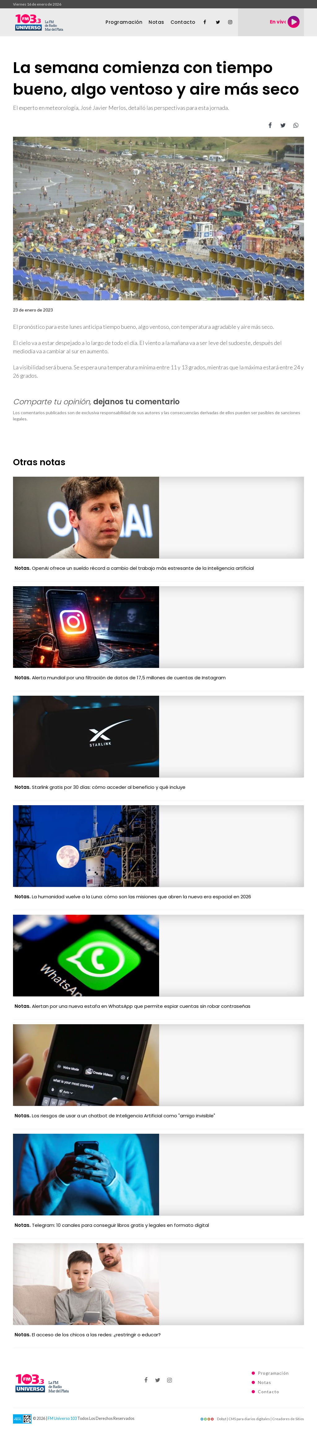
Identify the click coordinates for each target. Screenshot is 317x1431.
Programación (124, 22)
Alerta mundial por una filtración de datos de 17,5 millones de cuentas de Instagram (120, 677)
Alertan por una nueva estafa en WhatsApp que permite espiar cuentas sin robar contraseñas (132, 1006)
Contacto (183, 22)
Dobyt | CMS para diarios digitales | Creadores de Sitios (252, 1419)
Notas (156, 22)
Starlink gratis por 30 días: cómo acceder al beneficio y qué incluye (100, 787)
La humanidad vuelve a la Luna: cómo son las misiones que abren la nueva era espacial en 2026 (133, 896)
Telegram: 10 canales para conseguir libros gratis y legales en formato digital (112, 1225)
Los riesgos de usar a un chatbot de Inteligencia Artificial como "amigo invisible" (115, 1115)
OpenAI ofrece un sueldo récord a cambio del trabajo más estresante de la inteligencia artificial (134, 568)
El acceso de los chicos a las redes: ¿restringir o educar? (88, 1334)
